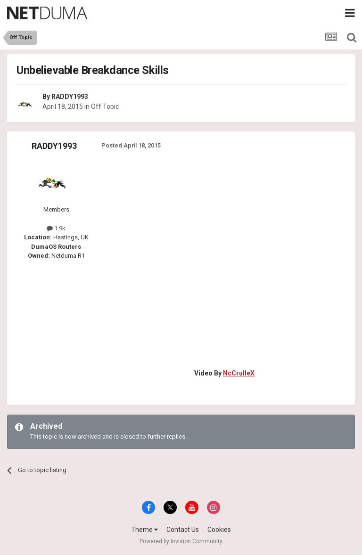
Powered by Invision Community (181, 541)
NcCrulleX (239, 373)
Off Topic (105, 106)
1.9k (56, 228)
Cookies (219, 529)
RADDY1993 (69, 96)
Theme (144, 529)
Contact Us (182, 529)
